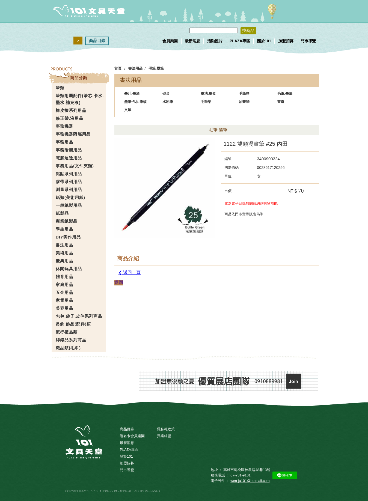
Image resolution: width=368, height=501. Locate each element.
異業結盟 (164, 436)
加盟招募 (285, 41)
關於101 (264, 41)
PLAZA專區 (240, 41)
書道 (280, 102)
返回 (118, 282)
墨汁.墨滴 (132, 93)
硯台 (166, 93)
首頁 (117, 68)
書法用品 (135, 68)
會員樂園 (170, 41)
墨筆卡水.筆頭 (135, 102)
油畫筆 (244, 102)
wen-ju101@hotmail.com (249, 481)
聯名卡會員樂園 (132, 436)
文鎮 (127, 110)
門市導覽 (308, 41)
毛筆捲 (244, 93)
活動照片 (214, 41)
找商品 (248, 30)
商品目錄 (97, 40)
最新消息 (192, 41)
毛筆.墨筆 (156, 68)
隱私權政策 (166, 429)
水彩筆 (167, 102)
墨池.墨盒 (208, 93)
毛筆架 (206, 102)
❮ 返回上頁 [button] (129, 272)
